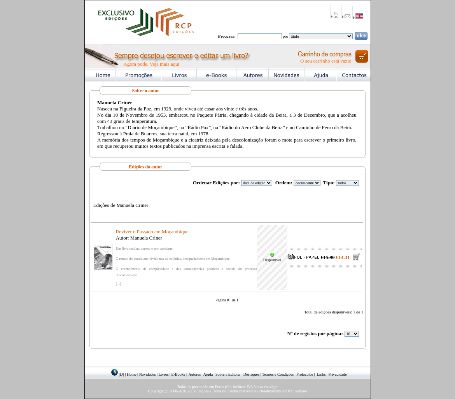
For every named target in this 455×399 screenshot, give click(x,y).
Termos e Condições (278, 374)
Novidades (147, 374)
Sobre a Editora (227, 374)
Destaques (251, 374)
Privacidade (337, 374)
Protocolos (304, 374)
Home (131, 374)
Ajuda (208, 374)
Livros (163, 374)
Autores (195, 374)
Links (321, 374)
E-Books (178, 374)
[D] (121, 374)
